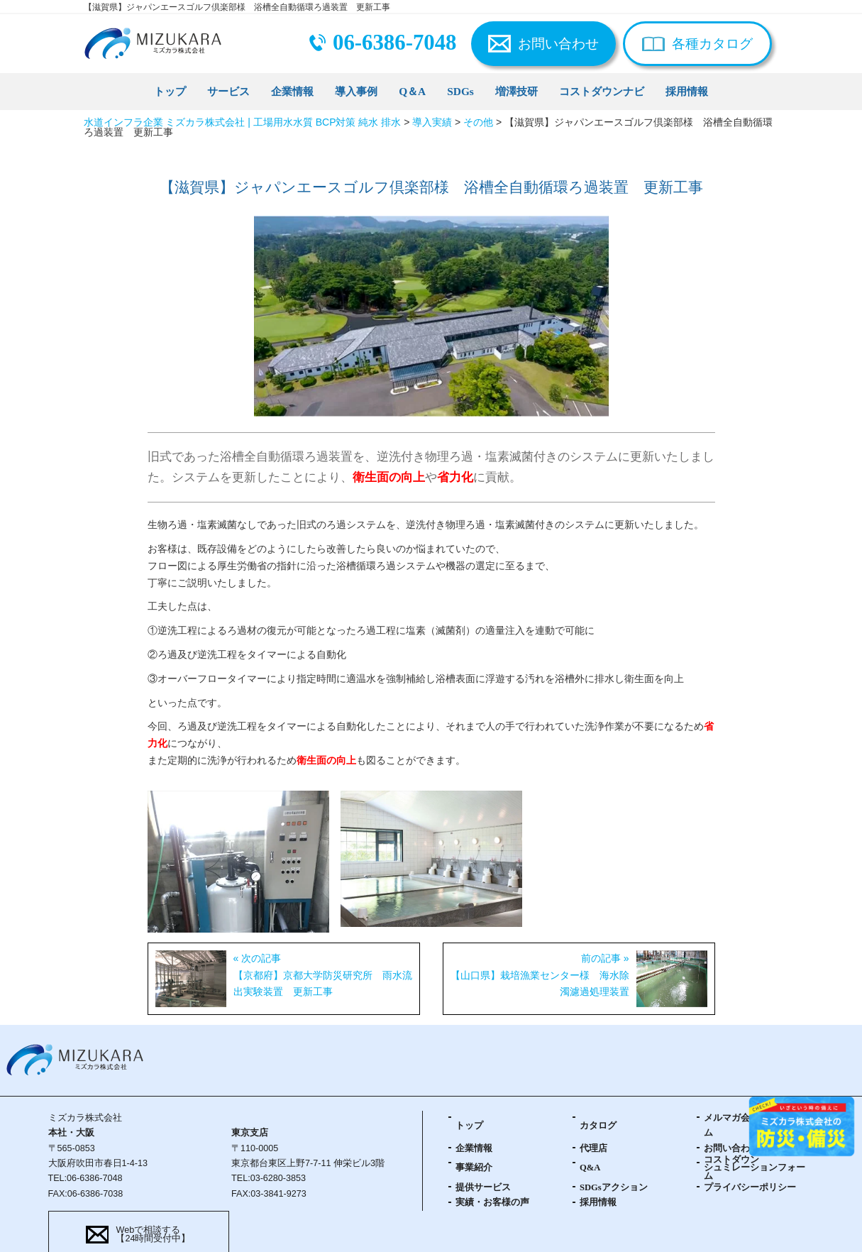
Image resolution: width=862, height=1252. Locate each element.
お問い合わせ (558, 43)
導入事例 (356, 91)
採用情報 (686, 91)
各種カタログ (712, 43)
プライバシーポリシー (750, 1187)
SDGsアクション (614, 1187)
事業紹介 (473, 1168)
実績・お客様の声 (492, 1202)
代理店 (593, 1148)
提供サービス (483, 1187)
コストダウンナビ (601, 91)
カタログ (598, 1126)
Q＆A (412, 91)
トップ (170, 91)
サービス (228, 91)
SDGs (460, 91)
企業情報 (292, 91)
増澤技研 (516, 91)
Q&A (590, 1168)
